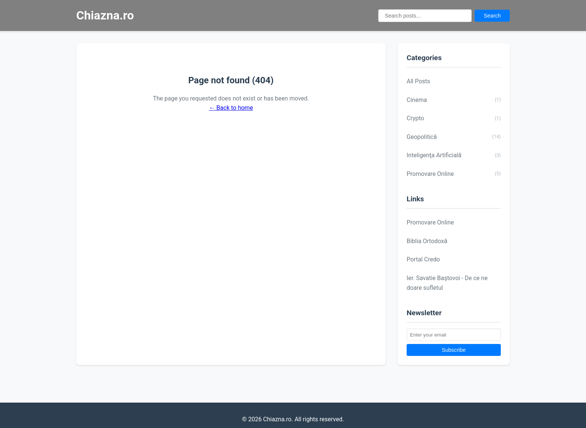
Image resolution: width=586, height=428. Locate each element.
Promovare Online (454, 173)
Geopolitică (454, 136)
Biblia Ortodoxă (427, 241)
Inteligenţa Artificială (454, 155)
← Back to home (231, 107)
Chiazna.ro (105, 15)
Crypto (454, 118)
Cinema (454, 99)
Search (492, 16)
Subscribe (454, 350)
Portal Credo (423, 259)
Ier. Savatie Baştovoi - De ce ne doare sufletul (447, 283)
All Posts (418, 81)
